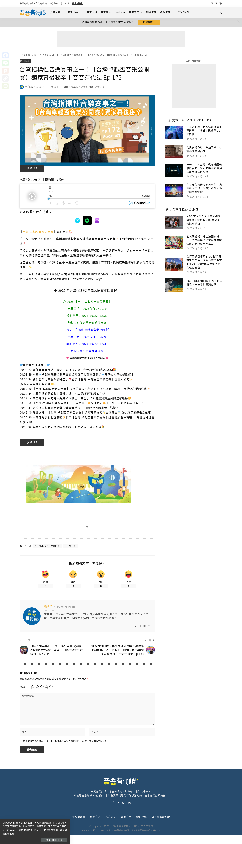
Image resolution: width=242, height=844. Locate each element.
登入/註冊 (77, 3)
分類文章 (57, 12)
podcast (120, 12)
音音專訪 (106, 12)
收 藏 (32, 168)
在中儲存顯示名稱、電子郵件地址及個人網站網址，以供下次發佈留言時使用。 (66, 750)
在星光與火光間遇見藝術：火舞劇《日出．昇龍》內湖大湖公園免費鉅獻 (204, 188)
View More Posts (64, 608)
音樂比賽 (100, 87)
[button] (87, 527)
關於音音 (151, 12)
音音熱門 (136, 12)
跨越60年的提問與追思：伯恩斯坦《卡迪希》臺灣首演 (204, 283)
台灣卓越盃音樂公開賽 (80, 87)
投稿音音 (167, 12)
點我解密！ (149, 22)
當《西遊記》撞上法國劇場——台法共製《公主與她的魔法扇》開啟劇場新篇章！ (204, 240)
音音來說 (92, 12)
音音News (75, 12)
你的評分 (24, 694)
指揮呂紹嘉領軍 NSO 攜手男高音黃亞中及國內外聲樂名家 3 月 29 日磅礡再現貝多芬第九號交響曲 (204, 262)
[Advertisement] (121, 39)
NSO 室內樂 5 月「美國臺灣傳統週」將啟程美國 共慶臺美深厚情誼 (203, 220)
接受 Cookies (56, 836)
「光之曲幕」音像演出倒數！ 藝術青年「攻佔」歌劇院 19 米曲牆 (204, 131)
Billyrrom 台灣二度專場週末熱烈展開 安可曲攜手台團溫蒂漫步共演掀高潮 (204, 168)
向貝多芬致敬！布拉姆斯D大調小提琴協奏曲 (203, 150)
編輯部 (29, 87)
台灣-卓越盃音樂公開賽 (38, 232)
